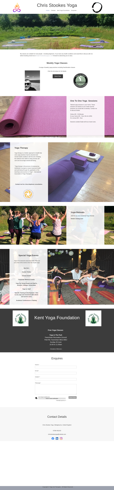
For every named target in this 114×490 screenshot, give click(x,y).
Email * (37, 370)
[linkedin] (57, 438)
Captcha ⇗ (61, 400)
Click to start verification (52, 398)
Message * (38, 383)
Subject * (37, 376)
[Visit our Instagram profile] (61, 438)
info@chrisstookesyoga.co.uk (44, 55)
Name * (37, 364)
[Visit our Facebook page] (53, 438)
